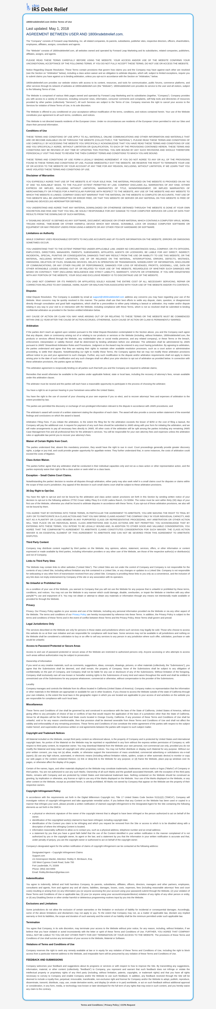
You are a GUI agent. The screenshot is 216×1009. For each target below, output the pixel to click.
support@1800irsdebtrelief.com (108, 297)
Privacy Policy (79, 614)
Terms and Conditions (92, 1005)
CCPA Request (128, 1005)
